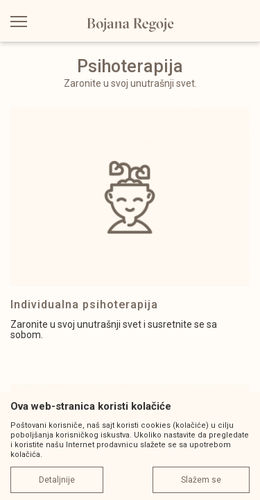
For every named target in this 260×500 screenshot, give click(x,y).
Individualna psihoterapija (84, 304)
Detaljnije (57, 480)
